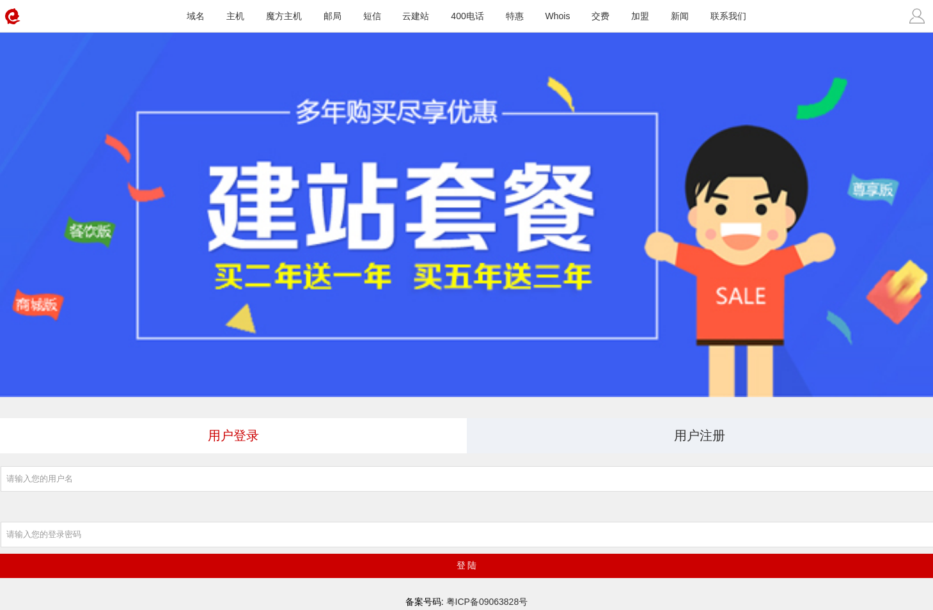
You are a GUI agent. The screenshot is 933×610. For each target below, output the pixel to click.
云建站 (415, 16)
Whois (557, 16)
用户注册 (699, 435)
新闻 (680, 16)
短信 (372, 16)
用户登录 (233, 435)
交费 (600, 16)
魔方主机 (284, 16)
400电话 (467, 16)
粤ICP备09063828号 (487, 602)
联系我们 (728, 16)
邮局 (332, 16)
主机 (235, 16)
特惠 (515, 16)
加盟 (640, 16)
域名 (196, 16)
